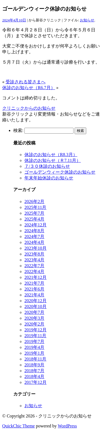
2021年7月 (34, 283)
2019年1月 (34, 353)
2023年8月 (34, 254)
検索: (18, 130)
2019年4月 (34, 347)
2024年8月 (34, 230)
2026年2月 (34, 201)
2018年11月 (35, 359)
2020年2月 (34, 324)
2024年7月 (34, 236)
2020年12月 (35, 300)
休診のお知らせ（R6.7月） (28, 87)
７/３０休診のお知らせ (47, 166)
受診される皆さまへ (25, 81)
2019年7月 (34, 341)
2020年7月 (34, 312)
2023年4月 (34, 259)
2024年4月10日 (14, 20)
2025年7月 (34, 213)
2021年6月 (34, 289)
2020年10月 (35, 306)
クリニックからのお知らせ (28, 108)
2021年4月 (34, 294)
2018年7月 (34, 370)
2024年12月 (35, 224)
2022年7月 (34, 265)
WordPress (67, 426)
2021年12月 (35, 277)
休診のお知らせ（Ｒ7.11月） (52, 160)
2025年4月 (34, 219)
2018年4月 (34, 376)
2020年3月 (34, 318)
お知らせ (87, 20)
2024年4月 (34, 242)
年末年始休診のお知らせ (48, 178)
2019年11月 (35, 335)
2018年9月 (34, 364)
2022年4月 (34, 271)
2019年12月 (35, 329)
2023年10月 (35, 248)
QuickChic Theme (18, 426)
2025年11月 (35, 207)
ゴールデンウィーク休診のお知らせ (59, 172)
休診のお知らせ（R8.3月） (50, 154)
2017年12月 (35, 382)
